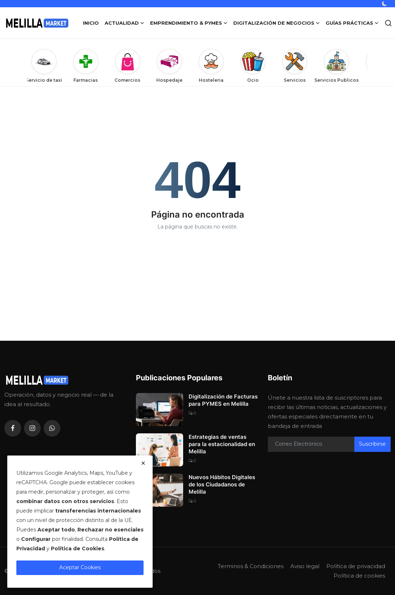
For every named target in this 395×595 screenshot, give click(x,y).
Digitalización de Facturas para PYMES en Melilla (223, 400)
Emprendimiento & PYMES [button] (188, 23)
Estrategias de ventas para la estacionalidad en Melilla (222, 444)
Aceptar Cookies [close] (80, 567)
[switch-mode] (385, 3)
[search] (388, 23)
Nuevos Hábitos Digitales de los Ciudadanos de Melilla (222, 484)
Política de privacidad (355, 566)
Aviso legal (304, 566)
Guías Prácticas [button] (352, 23)
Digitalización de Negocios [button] (276, 23)
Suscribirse (372, 444)
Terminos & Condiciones (250, 566)
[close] (143, 463)
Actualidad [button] (124, 23)
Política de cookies (359, 575)
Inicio (91, 23)
